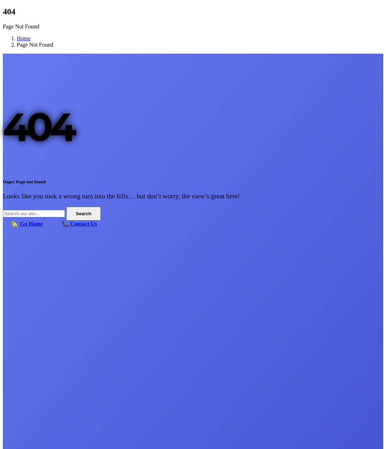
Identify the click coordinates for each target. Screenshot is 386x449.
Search (83, 213)
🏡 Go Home (27, 224)
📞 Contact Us (79, 224)
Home (24, 38)
